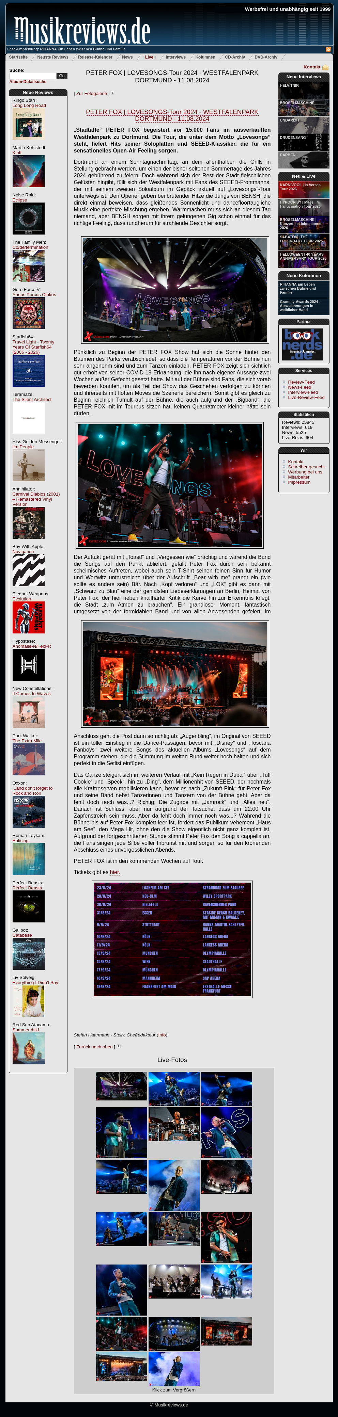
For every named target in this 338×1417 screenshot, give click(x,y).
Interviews (176, 57)
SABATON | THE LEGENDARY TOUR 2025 (301, 239)
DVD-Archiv (266, 57)
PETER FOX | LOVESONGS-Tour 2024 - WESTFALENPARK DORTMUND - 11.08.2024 (172, 76)
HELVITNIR (289, 85)
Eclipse (20, 200)
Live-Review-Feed (306, 397)
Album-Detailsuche (28, 81)
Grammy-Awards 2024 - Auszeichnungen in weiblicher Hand (300, 306)
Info (162, 1034)
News (127, 57)
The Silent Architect (32, 399)
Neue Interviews (304, 76)
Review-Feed (301, 382)
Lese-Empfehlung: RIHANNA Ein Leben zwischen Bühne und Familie (66, 49)
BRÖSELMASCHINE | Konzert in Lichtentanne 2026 (300, 224)
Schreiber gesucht (306, 466)
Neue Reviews (38, 92)
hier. (115, 872)
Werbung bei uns (305, 471)
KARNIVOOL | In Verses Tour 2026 (300, 187)
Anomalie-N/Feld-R (32, 646)
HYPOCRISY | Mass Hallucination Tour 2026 (300, 204)
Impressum (299, 482)
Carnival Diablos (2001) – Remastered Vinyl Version (36, 499)
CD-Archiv (235, 57)
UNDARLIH (289, 120)
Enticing (21, 840)
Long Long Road (29, 105)
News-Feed (299, 387)
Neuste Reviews (52, 57)
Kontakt (312, 66)
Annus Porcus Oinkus (34, 294)
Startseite (18, 57)
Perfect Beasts (27, 887)
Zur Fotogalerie (91, 93)
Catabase (22, 935)
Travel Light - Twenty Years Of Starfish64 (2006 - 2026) (34, 347)
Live (149, 57)
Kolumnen (205, 57)
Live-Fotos (172, 1059)
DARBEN (288, 155)
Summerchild (26, 1029)
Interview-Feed (303, 392)
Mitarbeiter (299, 477)
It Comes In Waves (32, 693)
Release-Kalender (95, 57)
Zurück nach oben (94, 1046)
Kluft (17, 152)
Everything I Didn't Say (35, 982)
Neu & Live (304, 176)
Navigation (23, 551)
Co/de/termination (30, 247)
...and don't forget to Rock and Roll (33, 791)
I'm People (23, 446)
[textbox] (33, 76)
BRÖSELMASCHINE (297, 103)
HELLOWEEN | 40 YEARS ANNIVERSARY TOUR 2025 (303, 256)
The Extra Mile (27, 740)
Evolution (22, 598)
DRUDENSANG (293, 137)
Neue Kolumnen (304, 275)
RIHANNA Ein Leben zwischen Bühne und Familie (298, 288)
